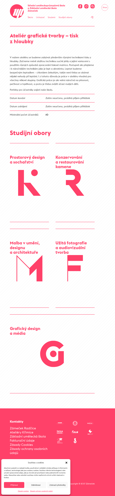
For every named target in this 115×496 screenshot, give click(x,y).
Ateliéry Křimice (21, 432)
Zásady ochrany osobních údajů (41, 491)
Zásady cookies (23, 491)
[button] (66, 462)
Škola (30, 17)
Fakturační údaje (22, 440)
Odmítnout (35, 485)
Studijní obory (65, 17)
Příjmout (14, 485)
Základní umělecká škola (28, 436)
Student (51, 17)
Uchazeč (40, 17)
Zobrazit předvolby (57, 485)
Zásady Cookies (21, 445)
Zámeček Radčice (23, 428)
